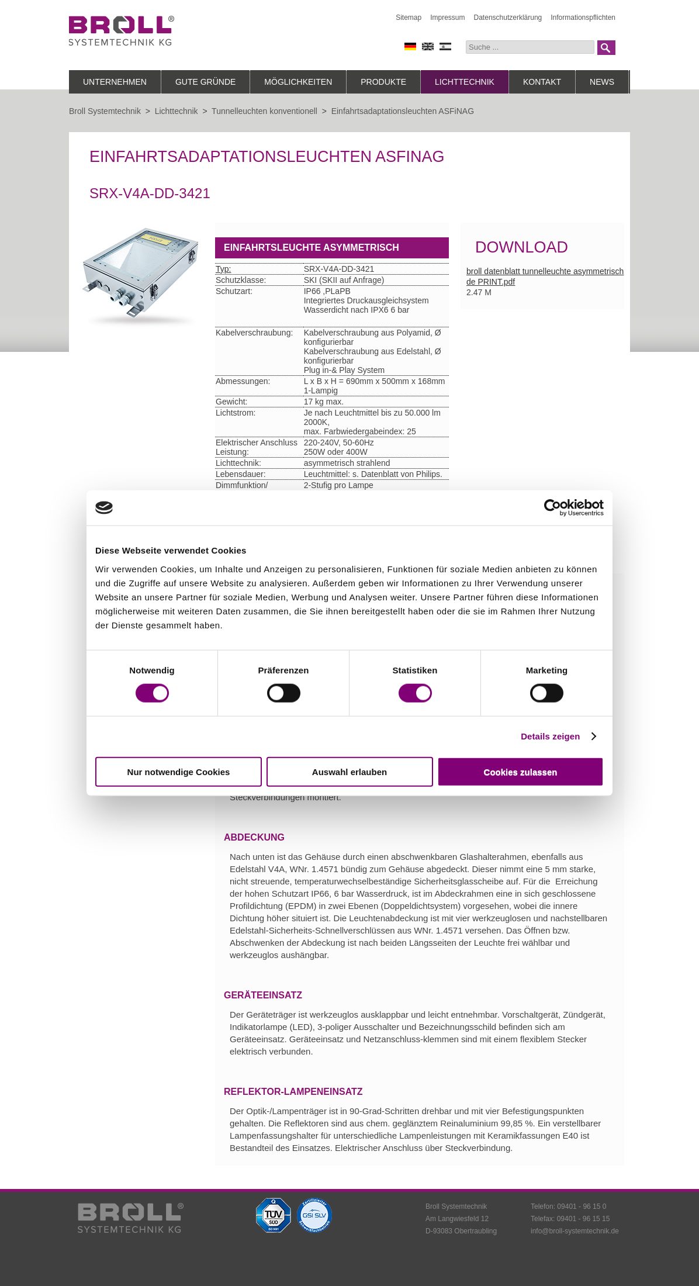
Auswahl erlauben (349, 771)
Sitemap (408, 17)
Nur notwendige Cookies (178, 771)
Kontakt (542, 82)
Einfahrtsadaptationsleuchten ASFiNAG (402, 111)
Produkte (383, 82)
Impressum (447, 17)
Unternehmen (115, 82)
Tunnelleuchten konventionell (264, 111)
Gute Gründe (205, 82)
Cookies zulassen (521, 771)
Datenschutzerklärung (508, 17)
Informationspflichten (583, 17)
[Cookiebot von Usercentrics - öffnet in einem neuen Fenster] (552, 508)
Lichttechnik (464, 82)
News (602, 82)
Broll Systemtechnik (105, 111)
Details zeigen (550, 736)
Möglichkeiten (298, 82)
